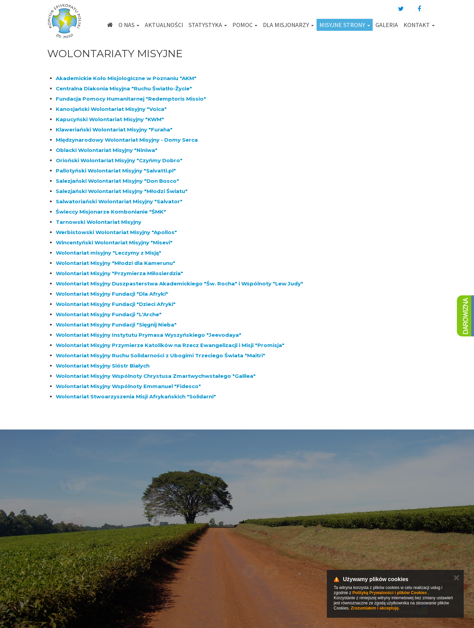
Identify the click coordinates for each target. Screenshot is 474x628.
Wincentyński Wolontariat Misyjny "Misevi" (114, 242)
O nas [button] (128, 25)
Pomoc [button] (244, 25)
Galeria (386, 25)
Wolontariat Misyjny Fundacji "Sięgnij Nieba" (116, 324)
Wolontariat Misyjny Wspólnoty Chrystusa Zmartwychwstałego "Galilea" (156, 376)
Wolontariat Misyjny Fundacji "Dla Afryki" (112, 294)
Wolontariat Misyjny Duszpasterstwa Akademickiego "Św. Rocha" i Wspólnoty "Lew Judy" (179, 283)
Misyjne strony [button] (344, 25)
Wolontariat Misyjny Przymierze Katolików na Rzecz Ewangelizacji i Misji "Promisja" (170, 345)
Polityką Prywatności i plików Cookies (390, 592)
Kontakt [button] (419, 25)
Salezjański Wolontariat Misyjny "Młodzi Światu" (122, 191)
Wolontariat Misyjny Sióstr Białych (103, 365)
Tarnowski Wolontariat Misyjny (98, 222)
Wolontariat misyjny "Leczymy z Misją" (108, 252)
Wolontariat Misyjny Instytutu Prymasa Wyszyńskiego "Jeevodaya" (148, 335)
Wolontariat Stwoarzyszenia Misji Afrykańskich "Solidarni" (136, 396)
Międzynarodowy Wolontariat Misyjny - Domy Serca (127, 140)
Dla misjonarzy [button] (288, 25)
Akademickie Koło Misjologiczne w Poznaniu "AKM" (126, 78)
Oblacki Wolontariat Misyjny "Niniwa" (106, 150)
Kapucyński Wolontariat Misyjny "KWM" (110, 119)
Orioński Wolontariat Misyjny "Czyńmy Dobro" (119, 160)
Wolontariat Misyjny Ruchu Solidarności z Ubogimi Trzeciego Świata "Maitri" (160, 355)
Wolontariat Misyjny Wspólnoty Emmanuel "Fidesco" (128, 386)
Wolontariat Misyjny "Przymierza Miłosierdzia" (119, 273)
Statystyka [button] (208, 25)
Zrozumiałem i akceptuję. (375, 608)
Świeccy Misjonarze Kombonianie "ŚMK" (111, 211)
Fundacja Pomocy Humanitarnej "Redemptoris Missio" (131, 98)
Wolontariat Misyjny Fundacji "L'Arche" (109, 314)
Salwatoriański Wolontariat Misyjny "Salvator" (119, 201)
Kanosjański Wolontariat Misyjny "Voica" (111, 109)
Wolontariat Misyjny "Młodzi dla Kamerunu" (115, 263)
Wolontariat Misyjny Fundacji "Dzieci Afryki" (116, 304)
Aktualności (164, 25)
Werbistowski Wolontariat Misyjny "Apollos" (116, 232)
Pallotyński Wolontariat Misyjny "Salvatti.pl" (116, 170)
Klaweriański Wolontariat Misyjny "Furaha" (114, 129)
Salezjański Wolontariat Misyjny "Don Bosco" (117, 181)
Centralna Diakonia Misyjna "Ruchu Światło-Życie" (124, 88)
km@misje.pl (259, 550)
